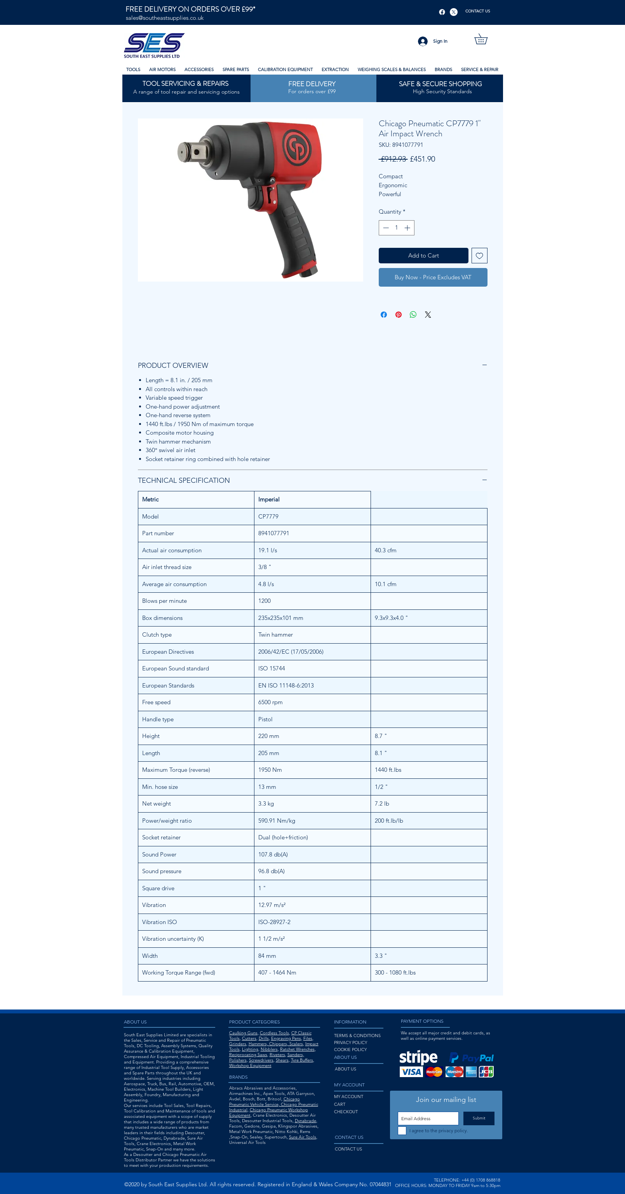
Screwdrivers (261, 1060)
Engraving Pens (286, 1038)
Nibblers (269, 1049)
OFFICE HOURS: (411, 1185)
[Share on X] (428, 314)
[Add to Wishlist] (479, 256)
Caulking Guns (243, 1033)
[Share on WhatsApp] (413, 314)
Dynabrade (305, 1120)
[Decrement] (385, 228)
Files (307, 1038)
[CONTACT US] (478, 11)
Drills (264, 1038)
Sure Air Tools (302, 1137)
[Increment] (408, 228)
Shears (282, 1060)
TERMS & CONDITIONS (357, 1035)
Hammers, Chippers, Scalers (276, 1043)
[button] (486, 38)
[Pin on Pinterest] (398, 314)
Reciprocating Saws (248, 1054)
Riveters (277, 1054)
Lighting (250, 1049)
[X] (454, 12)
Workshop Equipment (250, 1065)
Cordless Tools (274, 1033)
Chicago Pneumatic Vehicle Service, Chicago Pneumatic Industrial (273, 1104)
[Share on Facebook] (383, 314)
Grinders (237, 1043)
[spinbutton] (396, 228)
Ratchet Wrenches (297, 1049)
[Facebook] (442, 12)
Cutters (249, 1038)
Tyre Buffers (302, 1060)
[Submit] (478, 1118)
